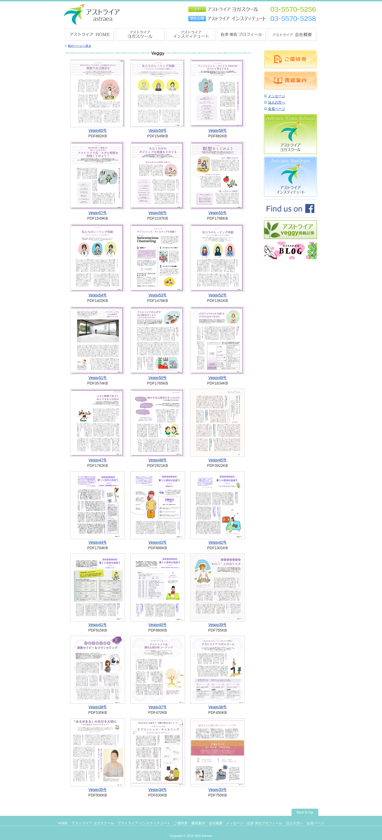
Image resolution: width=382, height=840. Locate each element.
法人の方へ (276, 102)
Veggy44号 (98, 542)
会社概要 (216, 823)
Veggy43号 (158, 542)
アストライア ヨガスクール (93, 823)
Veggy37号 (158, 707)
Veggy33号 (218, 789)
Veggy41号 (98, 624)
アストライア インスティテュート (144, 823)
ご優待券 (181, 823)
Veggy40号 (158, 624)
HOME (63, 823)
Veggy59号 (158, 130)
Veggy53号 (158, 295)
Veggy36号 (218, 707)
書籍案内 (198, 823)
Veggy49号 (218, 378)
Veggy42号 (218, 542)
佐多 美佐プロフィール (265, 823)
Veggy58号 (218, 130)
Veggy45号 (218, 460)
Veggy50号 (158, 378)
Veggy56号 (158, 213)
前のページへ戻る (79, 45)
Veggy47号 (98, 460)
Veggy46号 (158, 460)
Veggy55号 (218, 213)
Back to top (305, 812)
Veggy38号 (98, 707)
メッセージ (276, 96)
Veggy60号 (98, 130)
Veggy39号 (218, 624)
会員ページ (276, 109)
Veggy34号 (158, 789)
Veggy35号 (98, 789)
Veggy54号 (98, 295)
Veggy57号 (98, 213)
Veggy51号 (98, 378)
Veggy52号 (218, 295)
